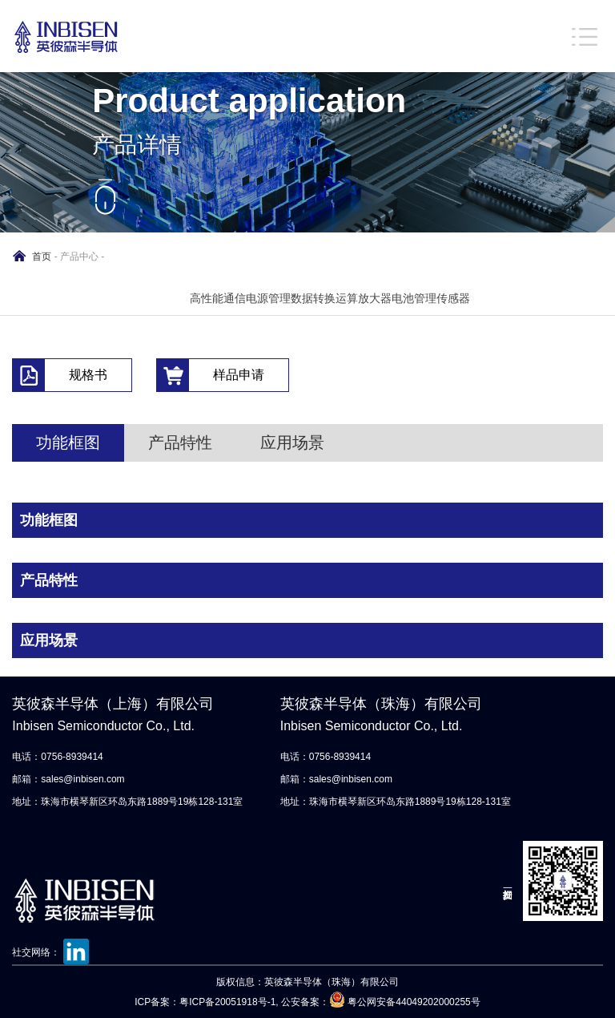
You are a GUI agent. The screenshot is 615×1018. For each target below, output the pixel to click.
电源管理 (268, 298)
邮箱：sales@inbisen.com (68, 779)
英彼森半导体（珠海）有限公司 (397, 716)
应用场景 (292, 442)
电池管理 (414, 298)
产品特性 (180, 442)
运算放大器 (364, 298)
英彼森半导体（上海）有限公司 (129, 716)
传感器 (453, 298)
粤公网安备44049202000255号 (414, 1002)
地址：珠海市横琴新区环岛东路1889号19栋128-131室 (127, 801)
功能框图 (68, 442)
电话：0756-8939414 (57, 756)
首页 (41, 256)
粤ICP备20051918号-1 (227, 1002)
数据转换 (313, 298)
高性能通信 (218, 298)
